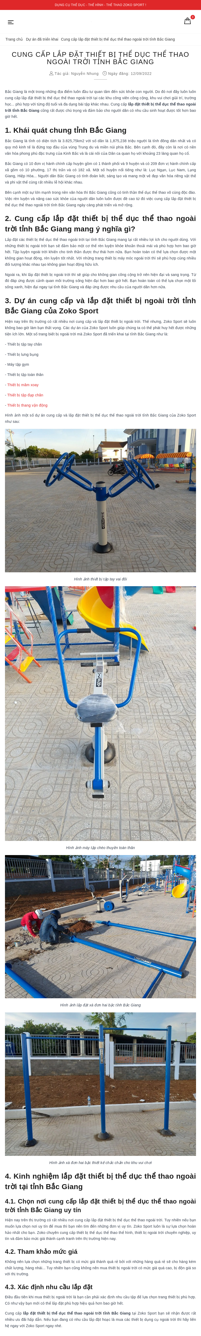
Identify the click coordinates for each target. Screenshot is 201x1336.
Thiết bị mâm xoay (23, 385)
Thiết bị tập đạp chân (25, 395)
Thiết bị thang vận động (27, 405)
